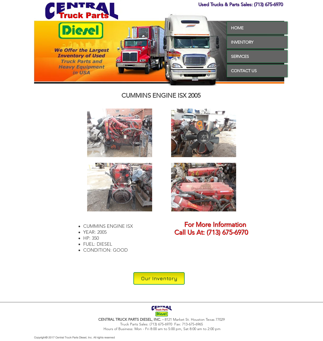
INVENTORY (242, 42)
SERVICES (240, 56)
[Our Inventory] (159, 278)
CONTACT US (244, 70)
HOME (237, 27)
